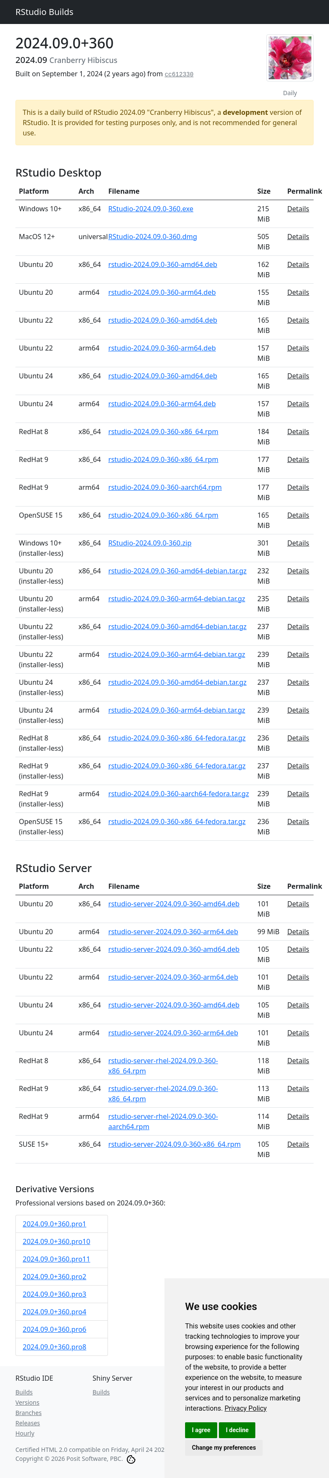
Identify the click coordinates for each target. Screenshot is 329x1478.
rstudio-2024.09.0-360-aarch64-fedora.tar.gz (178, 793)
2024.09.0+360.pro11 (56, 1259)
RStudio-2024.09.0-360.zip (149, 543)
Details (298, 208)
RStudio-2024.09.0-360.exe (151, 208)
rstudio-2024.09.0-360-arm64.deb (162, 292)
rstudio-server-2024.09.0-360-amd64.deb (173, 903)
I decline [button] (237, 1430)
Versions (27, 1402)
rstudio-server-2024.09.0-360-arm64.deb (173, 931)
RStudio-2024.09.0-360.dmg (152, 236)
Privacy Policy (245, 1408)
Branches (28, 1413)
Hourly (24, 1433)
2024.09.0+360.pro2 (55, 1276)
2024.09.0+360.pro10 (56, 1241)
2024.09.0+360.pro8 (55, 1347)
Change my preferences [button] (224, 1447)
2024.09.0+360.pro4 (55, 1311)
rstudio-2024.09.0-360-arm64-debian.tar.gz (176, 598)
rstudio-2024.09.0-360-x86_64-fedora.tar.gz (177, 738)
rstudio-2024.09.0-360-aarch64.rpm (165, 487)
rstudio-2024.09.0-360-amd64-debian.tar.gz (177, 571)
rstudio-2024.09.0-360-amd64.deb (162, 264)
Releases (27, 1423)
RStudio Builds (44, 12)
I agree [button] (201, 1430)
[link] (245, 1408)
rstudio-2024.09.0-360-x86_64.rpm (163, 431)
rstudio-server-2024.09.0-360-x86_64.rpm (174, 1144)
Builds (24, 1392)
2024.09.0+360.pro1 (55, 1224)
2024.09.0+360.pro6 (55, 1329)
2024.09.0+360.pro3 (55, 1294)
